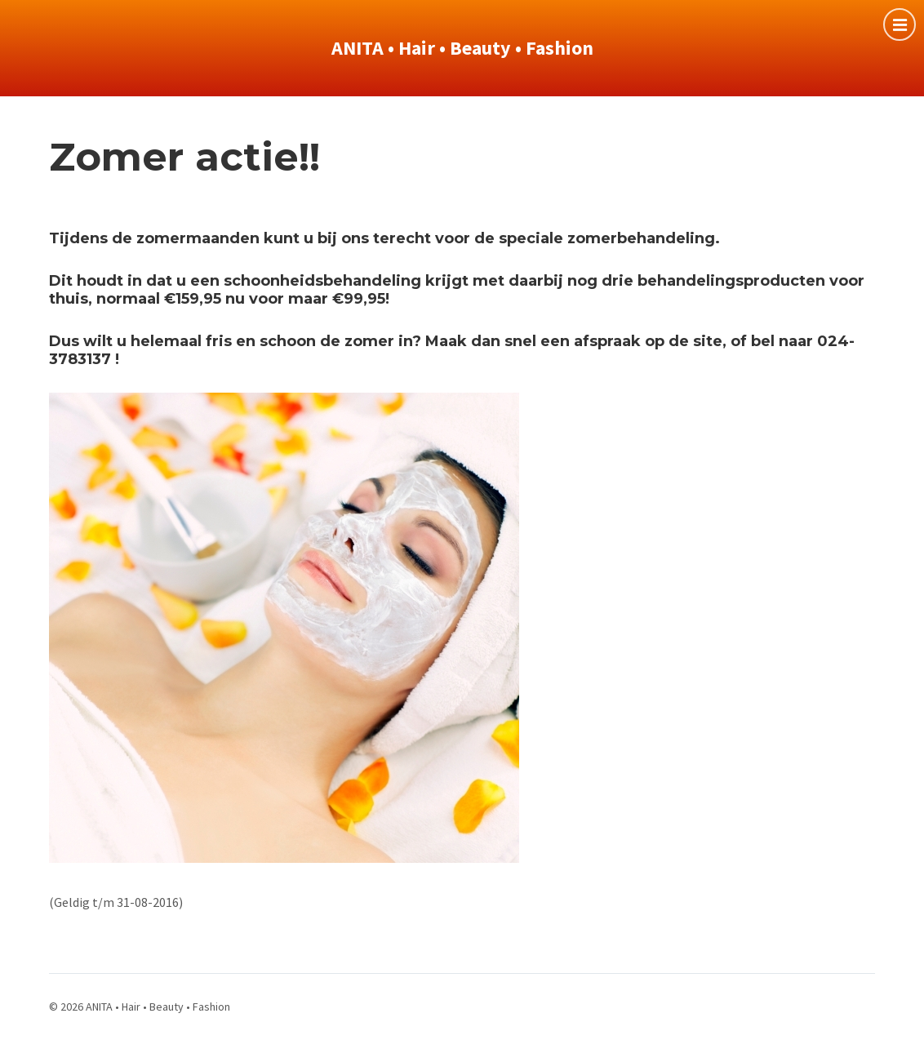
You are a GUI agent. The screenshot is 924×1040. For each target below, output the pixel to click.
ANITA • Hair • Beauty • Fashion (462, 47)
